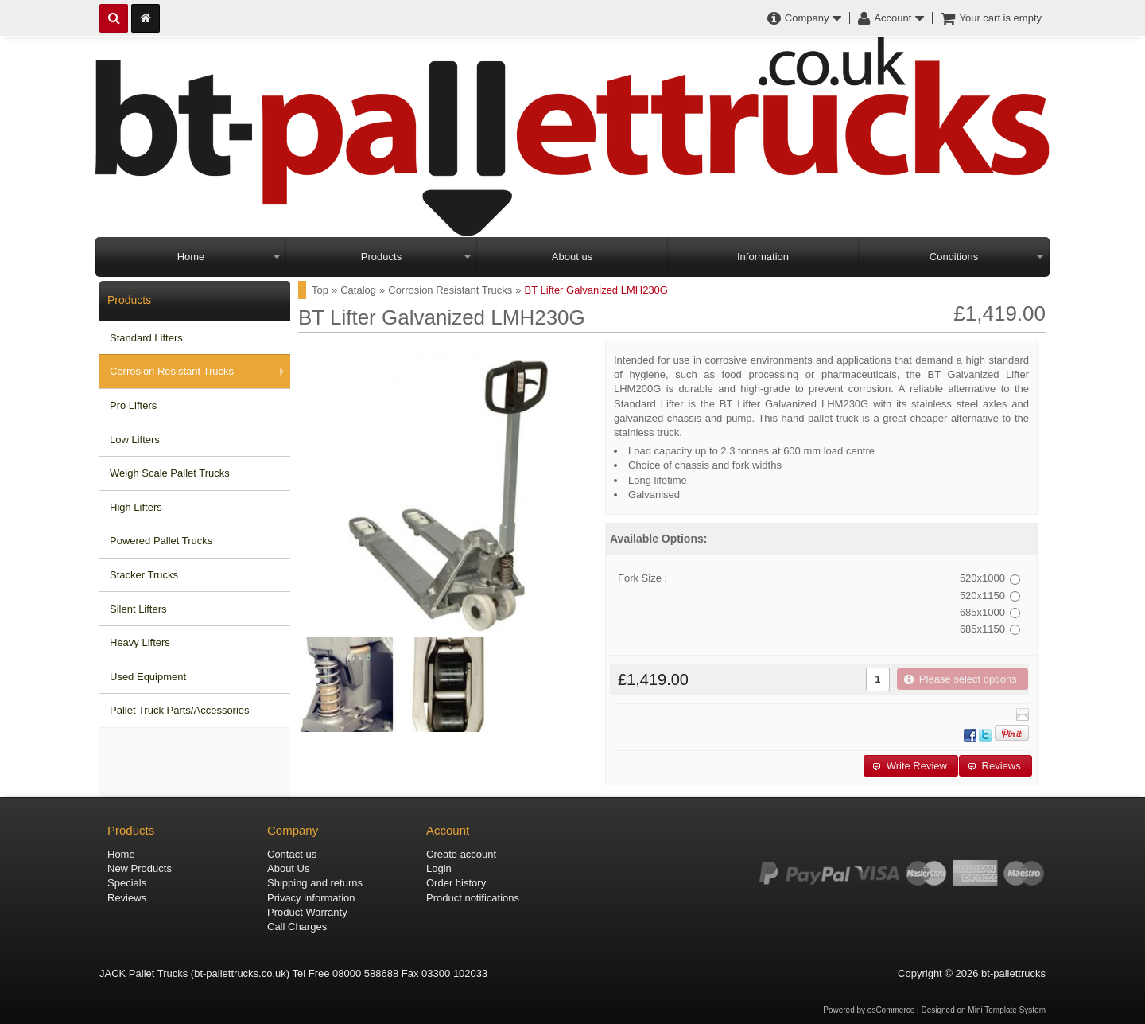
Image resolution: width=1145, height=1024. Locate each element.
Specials (126, 883)
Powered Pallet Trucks (161, 541)
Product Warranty (307, 912)
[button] (962, 679)
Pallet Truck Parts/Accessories (180, 710)
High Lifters (136, 507)
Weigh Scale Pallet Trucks (170, 473)
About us (572, 257)
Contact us (291, 854)
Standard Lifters (146, 338)
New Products (139, 868)
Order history (456, 883)
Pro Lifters (133, 405)
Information (763, 257)
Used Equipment (148, 677)
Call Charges (297, 927)
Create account (461, 854)
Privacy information (311, 898)
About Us (288, 868)
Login (439, 868)
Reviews (126, 898)
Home (191, 257)
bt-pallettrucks (1013, 973)
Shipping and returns (315, 883)
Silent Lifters (138, 609)
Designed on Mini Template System (983, 1010)
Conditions (954, 257)
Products (381, 257)
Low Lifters (135, 440)
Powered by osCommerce (868, 1010)
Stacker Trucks (144, 575)
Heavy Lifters (140, 642)
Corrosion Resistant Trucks (172, 371)
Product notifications (472, 898)
